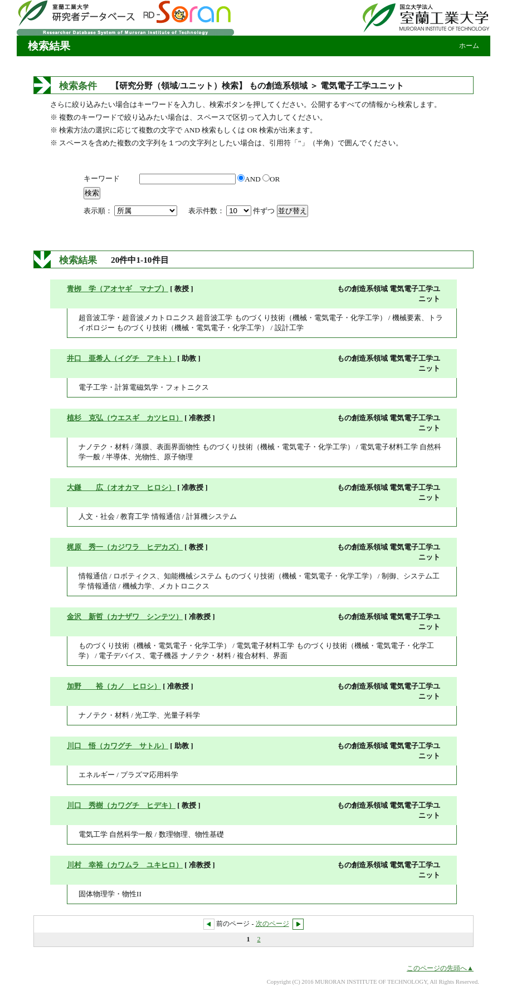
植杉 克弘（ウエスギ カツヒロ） (125, 418)
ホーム (469, 46)
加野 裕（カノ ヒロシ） (114, 686)
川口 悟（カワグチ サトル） (117, 746)
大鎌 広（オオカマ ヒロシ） (121, 487)
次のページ (272, 924)
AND (249, 179)
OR (271, 179)
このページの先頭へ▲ (440, 968)
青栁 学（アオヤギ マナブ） (117, 288)
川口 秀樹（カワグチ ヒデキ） (121, 805)
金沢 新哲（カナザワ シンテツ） (125, 616)
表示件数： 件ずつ (232, 211)
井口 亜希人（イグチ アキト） (121, 358)
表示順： (131, 211)
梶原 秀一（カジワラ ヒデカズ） (125, 547)
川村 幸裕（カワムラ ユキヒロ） (125, 865)
